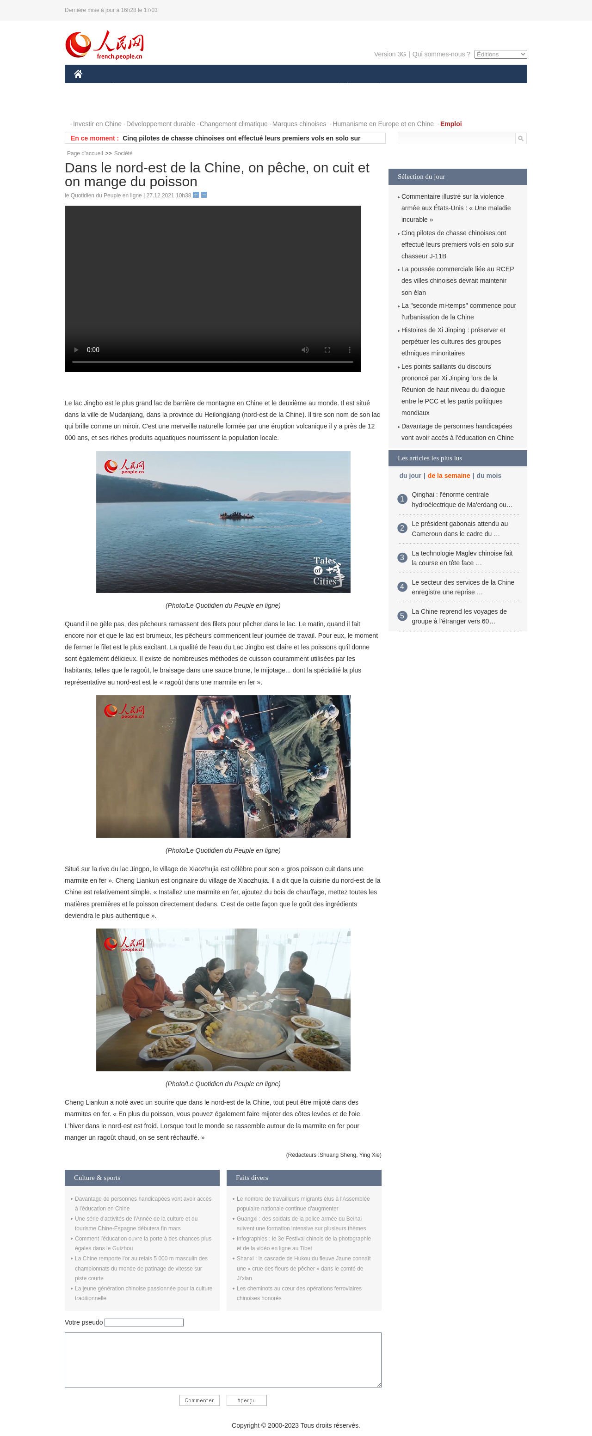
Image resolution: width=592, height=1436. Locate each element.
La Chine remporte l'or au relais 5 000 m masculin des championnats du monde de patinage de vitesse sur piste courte (141, 1268)
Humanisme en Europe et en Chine (383, 124)
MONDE (172, 87)
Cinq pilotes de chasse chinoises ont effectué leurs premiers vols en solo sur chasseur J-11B (457, 244)
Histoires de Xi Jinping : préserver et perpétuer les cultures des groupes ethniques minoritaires (453, 341)
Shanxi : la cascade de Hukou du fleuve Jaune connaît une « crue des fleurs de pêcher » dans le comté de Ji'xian (304, 1268)
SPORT (412, 87)
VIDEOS (130, 106)
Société (123, 153)
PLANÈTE (375, 87)
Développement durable (160, 124)
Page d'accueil (85, 153)
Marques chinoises (299, 124)
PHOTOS (93, 106)
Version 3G (390, 54)
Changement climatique (234, 124)
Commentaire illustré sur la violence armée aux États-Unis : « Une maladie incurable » (456, 208)
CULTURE (293, 87)
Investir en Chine (97, 124)
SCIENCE (251, 87)
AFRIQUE (211, 87)
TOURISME (452, 87)
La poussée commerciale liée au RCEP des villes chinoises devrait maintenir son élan (457, 280)
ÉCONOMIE (130, 87)
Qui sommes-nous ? (441, 54)
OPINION (495, 87)
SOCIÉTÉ (334, 87)
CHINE (90, 87)
